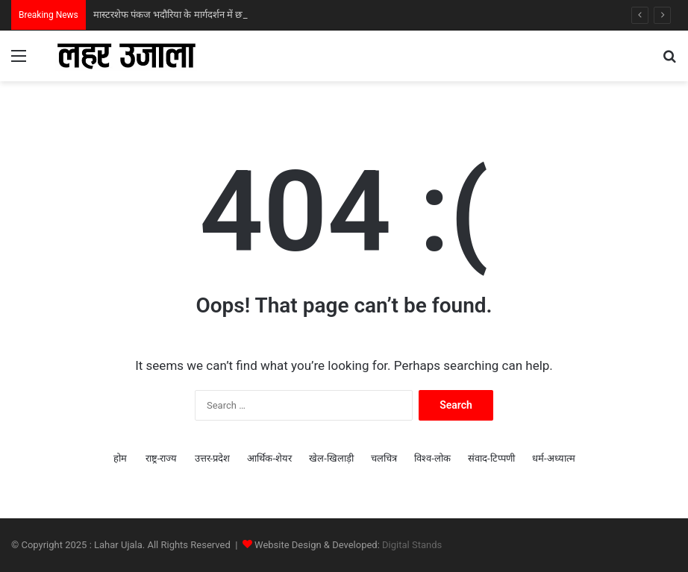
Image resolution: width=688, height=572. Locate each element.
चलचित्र (384, 458)
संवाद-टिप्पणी (491, 458)
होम (120, 458)
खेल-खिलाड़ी (331, 458)
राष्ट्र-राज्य (162, 458)
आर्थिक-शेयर (269, 458)
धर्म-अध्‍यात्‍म (553, 458)
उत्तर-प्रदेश (213, 458)
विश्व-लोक (432, 458)
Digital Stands (412, 544)
